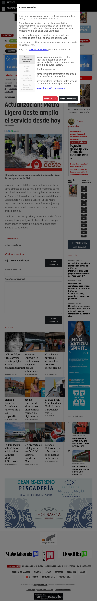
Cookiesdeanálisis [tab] (27, 69)
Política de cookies (38, 49)
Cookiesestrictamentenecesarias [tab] (27, 59)
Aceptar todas (50, 99)
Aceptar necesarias (68, 99)
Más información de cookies (51, 88)
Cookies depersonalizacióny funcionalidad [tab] (26, 78)
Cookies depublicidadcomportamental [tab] (27, 87)
